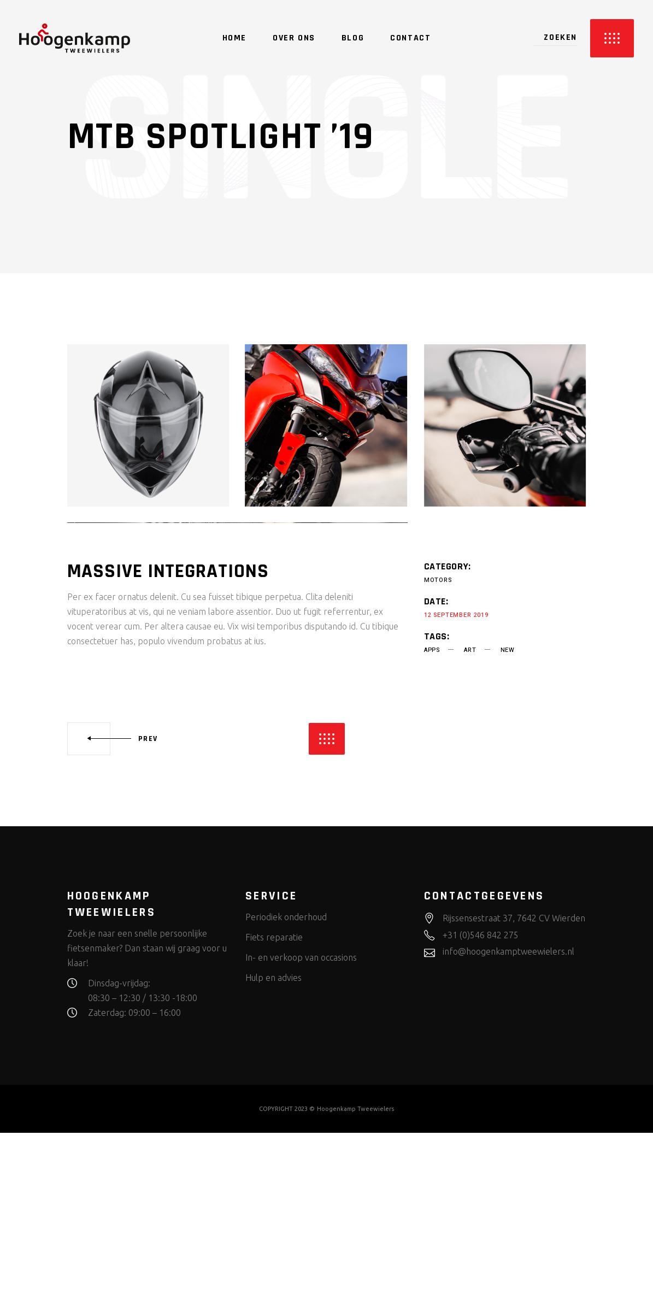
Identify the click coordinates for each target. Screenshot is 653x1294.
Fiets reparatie (274, 1098)
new (508, 811)
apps (432, 811)
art (470, 811)
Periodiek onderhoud (286, 1078)
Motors (438, 741)
